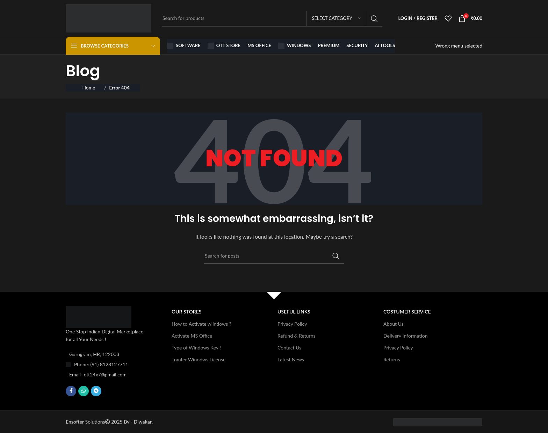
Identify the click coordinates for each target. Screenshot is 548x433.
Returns (391, 359)
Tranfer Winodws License (198, 359)
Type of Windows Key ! (196, 348)
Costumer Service (407, 312)
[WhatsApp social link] (83, 391)
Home (88, 88)
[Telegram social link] (96, 391)
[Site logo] (108, 18)
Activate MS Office (192, 336)
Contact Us (289, 348)
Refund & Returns (296, 336)
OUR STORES (186, 312)
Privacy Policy (292, 324)
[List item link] (107, 364)
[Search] (272, 18)
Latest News (290, 359)
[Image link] (98, 316)
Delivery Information (405, 336)
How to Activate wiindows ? (201, 324)
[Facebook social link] (71, 391)
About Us (393, 324)
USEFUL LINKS (293, 312)
